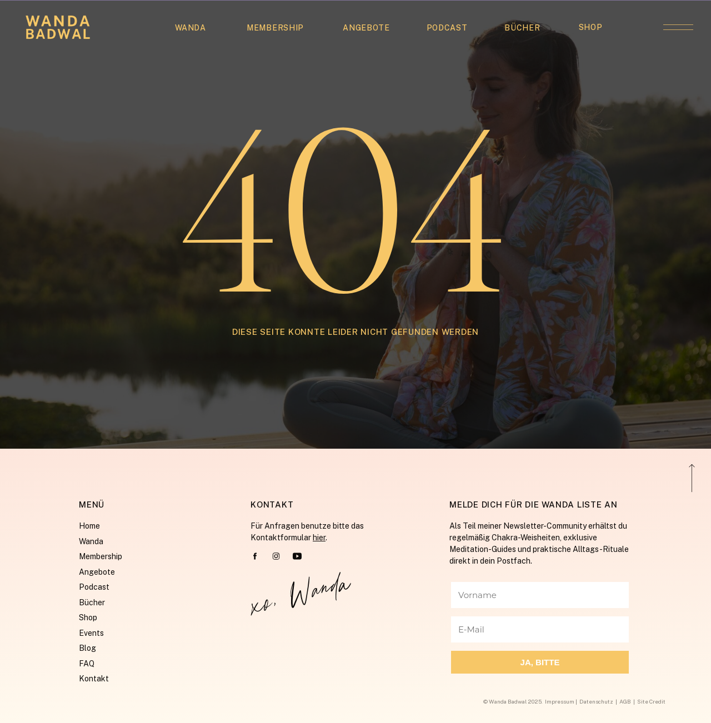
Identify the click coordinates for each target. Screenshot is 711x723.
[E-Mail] (540, 629)
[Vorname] (540, 595)
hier (319, 537)
